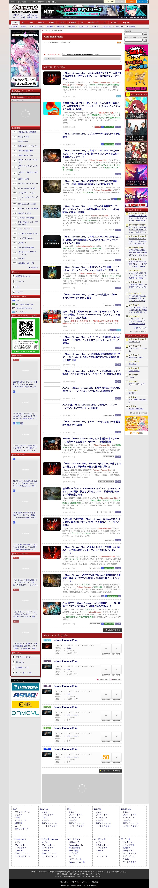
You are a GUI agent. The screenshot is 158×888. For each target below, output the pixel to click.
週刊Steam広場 (23, 179)
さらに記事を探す (113, 630)
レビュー (71, 26)
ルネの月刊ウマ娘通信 (26, 218)
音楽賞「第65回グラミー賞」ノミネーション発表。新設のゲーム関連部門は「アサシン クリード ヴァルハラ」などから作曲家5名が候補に (91, 106)
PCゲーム (19, 300)
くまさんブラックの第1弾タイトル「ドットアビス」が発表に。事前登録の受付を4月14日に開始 (138, 264)
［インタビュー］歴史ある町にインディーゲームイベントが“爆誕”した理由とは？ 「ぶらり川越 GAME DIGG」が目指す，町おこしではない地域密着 (25, 582)
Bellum (131, 377)
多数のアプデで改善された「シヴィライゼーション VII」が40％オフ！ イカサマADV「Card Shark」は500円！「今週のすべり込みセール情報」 (138, 229)
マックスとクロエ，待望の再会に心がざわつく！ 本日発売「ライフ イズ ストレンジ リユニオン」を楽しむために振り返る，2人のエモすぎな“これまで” (25, 448)
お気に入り (120, 1)
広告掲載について (22, 667)
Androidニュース (76, 845)
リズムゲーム (128, 856)
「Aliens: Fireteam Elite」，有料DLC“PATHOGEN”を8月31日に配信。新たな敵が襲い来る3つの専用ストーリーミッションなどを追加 (91, 240)
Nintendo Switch (21, 312)
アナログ (114, 22)
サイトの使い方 (39, 2)
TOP (15, 23)
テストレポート (102, 845)
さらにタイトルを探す (111, 770)
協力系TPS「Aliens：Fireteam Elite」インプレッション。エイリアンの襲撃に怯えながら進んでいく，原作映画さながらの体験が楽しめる (91, 491)
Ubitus (69, 648)
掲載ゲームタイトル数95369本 (25, 15)
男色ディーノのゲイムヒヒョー (28, 161)
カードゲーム (128, 850)
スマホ (61, 22)
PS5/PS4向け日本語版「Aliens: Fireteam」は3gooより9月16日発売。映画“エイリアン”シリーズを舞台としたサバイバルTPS (91, 522)
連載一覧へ (35, 268)
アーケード (125, 839)
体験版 (18, 817)
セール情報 (73, 850)
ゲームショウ (107, 26)
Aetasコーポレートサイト (25, 673)
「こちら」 (92, 874)
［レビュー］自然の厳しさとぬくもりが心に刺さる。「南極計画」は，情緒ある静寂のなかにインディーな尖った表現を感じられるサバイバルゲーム (25, 547)
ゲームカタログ (129, 862)
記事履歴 (131, 1)
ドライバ (19, 292)
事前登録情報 (74, 848)
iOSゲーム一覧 (75, 859)
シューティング (129, 853)
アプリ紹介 (73, 853)
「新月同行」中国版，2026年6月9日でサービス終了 (138, 287)
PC (23, 22)
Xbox (31, 22)
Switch (51, 22)
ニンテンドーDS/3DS (49, 839)
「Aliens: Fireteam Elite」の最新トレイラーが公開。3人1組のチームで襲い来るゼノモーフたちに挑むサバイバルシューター (91, 550)
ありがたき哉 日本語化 (26, 247)
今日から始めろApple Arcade (28, 208)
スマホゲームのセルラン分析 (28, 167)
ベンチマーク (101, 856)
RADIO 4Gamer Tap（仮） (27, 188)
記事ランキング (21, 829)
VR (82, 22)
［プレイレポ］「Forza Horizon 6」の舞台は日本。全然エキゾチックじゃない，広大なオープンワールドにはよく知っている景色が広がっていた (138, 321)
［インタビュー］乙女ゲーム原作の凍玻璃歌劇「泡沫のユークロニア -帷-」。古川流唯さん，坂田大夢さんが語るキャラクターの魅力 (25, 646)
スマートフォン (73, 839)
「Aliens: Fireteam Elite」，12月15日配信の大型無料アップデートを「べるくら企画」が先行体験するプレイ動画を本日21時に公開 (91, 357)
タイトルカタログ (49, 826)
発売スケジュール (49, 823)
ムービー (95, 26)
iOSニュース (74, 842)
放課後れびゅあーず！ (26, 263)
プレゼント (119, 26)
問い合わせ (52, 2)
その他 (126, 859)
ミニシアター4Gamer (25, 238)
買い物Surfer (22, 243)
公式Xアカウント (23, 2)
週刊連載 (49, 26)
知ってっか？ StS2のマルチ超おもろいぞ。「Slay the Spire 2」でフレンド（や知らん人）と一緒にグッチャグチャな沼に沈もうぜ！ (25, 483)
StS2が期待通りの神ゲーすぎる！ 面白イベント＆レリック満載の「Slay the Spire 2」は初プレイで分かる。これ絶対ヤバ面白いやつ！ (25, 515)
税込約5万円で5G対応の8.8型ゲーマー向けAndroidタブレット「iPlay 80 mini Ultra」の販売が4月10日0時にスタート (138, 252)
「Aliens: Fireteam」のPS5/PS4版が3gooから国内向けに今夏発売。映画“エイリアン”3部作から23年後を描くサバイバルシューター (91, 578)
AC (104, 22)
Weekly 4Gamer (23, 137)
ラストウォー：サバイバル (138, 349)
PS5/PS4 (41, 22)
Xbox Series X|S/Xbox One (24, 304)
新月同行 (132, 393)
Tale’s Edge (132, 364)
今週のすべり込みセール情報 (28, 173)
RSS (12, 2)
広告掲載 (95, 882)
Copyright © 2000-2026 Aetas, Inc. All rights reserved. (79, 885)
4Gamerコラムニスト (25, 229)
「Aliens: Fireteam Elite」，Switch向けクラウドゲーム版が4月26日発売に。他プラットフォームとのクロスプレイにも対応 (91, 76)
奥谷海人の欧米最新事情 (27, 132)
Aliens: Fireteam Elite (65, 640)
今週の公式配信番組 (25, 151)
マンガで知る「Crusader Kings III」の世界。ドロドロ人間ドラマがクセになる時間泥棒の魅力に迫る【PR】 (25, 416)
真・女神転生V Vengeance (137, 401)
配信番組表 (131, 26)
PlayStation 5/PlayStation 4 (24, 308)
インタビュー (83, 26)
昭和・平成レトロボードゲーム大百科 (28, 223)
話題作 (23, 26)
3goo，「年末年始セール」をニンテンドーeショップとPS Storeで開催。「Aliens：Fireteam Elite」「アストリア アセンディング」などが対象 (91, 314)
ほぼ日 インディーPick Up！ (28, 183)
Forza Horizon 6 (134, 371)
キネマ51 (21, 258)
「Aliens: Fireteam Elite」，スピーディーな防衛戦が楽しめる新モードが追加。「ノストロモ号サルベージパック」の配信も (91, 340)
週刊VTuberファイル (25, 155)
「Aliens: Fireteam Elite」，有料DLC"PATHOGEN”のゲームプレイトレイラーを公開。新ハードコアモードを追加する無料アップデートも (91, 154)
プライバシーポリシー (24, 657)
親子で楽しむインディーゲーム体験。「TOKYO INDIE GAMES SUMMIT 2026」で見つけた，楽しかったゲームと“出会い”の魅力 (25, 384)
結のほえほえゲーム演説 (27, 204)
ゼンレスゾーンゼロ (136, 408)
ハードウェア (93, 22)
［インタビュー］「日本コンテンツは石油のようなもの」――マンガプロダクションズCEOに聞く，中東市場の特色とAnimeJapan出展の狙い (25, 614)
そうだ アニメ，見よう (26, 193)
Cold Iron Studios (73, 715)
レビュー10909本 (18, 17)
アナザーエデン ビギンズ (137, 385)
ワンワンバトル (134, 341)
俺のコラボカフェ (24, 213)
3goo (68, 669)
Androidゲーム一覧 (77, 862)
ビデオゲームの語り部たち (28, 233)
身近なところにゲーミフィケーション (28, 253)
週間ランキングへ (141, 328)
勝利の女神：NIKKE (136, 357)
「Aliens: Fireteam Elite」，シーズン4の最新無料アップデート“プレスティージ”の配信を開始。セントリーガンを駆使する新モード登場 (90, 209)
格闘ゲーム (127, 848)
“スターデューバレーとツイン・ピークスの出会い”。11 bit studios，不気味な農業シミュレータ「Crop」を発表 (138, 241)
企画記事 (14, 26)
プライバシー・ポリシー (80, 882)
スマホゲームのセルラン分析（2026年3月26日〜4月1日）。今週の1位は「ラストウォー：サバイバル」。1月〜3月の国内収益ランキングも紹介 (138, 218)
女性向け (72, 22)
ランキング (142, 1)
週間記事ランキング (23, 276)
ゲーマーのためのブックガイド (28, 198)
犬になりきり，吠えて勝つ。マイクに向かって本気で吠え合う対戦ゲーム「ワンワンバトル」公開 (138, 275)
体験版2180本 (32, 17)
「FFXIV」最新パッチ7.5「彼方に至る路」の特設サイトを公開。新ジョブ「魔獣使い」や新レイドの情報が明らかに (138, 309)
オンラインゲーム (36, 26)
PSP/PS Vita (126, 809)
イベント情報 (128, 845)
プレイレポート (75, 815)
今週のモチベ (23, 141)
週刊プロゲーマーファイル (28, 146)
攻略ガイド (61, 26)
